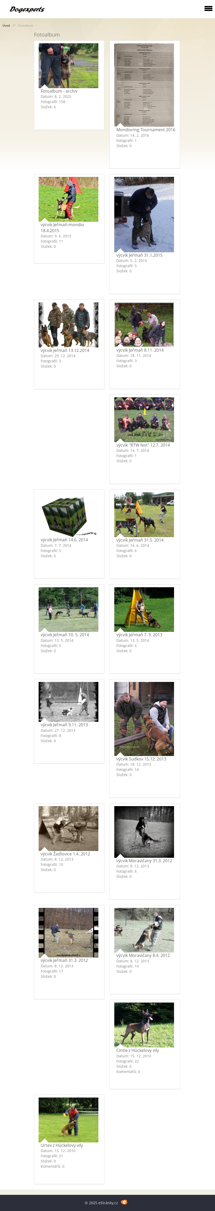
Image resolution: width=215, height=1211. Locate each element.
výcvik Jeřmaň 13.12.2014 (65, 350)
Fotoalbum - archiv (59, 91)
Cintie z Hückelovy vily (137, 1050)
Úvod (6, 25)
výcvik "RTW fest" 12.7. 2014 (143, 445)
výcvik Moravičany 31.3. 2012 (144, 861)
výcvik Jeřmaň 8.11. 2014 (140, 350)
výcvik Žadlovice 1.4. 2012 (65, 854)
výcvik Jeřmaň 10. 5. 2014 (65, 635)
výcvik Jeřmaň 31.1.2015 (139, 255)
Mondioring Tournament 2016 (145, 130)
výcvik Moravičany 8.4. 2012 (143, 955)
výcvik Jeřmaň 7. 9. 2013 (139, 635)
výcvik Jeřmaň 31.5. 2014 (140, 540)
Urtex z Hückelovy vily (62, 1145)
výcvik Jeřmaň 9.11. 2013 (64, 725)
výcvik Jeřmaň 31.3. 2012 (64, 960)
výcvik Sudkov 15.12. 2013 (141, 759)
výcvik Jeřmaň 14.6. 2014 (64, 540)
